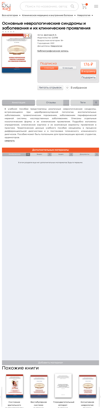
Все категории (10, 15)
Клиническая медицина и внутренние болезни (47, 15)
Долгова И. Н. (50, 35)
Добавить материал (50, 363)
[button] (96, 6)
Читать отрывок (50, 87)
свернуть (10, 141)
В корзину (88, 71)
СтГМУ (55, 38)
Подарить (88, 77)
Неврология (83, 15)
